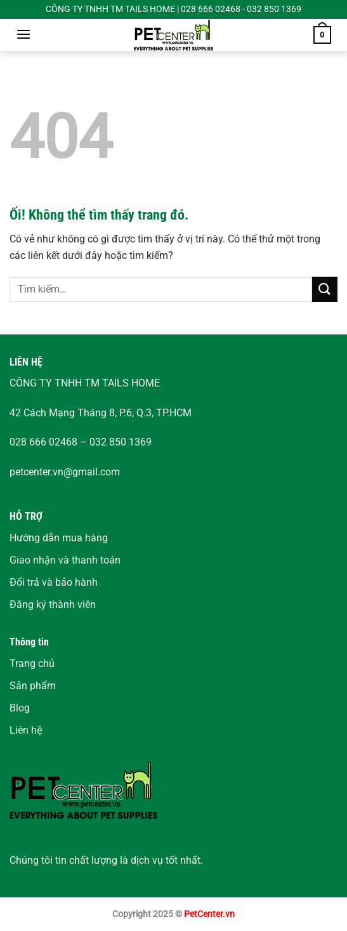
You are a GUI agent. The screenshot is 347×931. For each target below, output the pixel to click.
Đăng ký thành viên (53, 604)
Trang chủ (32, 663)
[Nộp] (324, 289)
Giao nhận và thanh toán (65, 560)
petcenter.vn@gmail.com (65, 472)
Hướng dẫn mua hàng (59, 538)
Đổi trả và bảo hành (54, 582)
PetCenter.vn (209, 914)
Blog (20, 708)
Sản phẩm (33, 686)
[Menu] (23, 34)
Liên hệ (26, 730)
